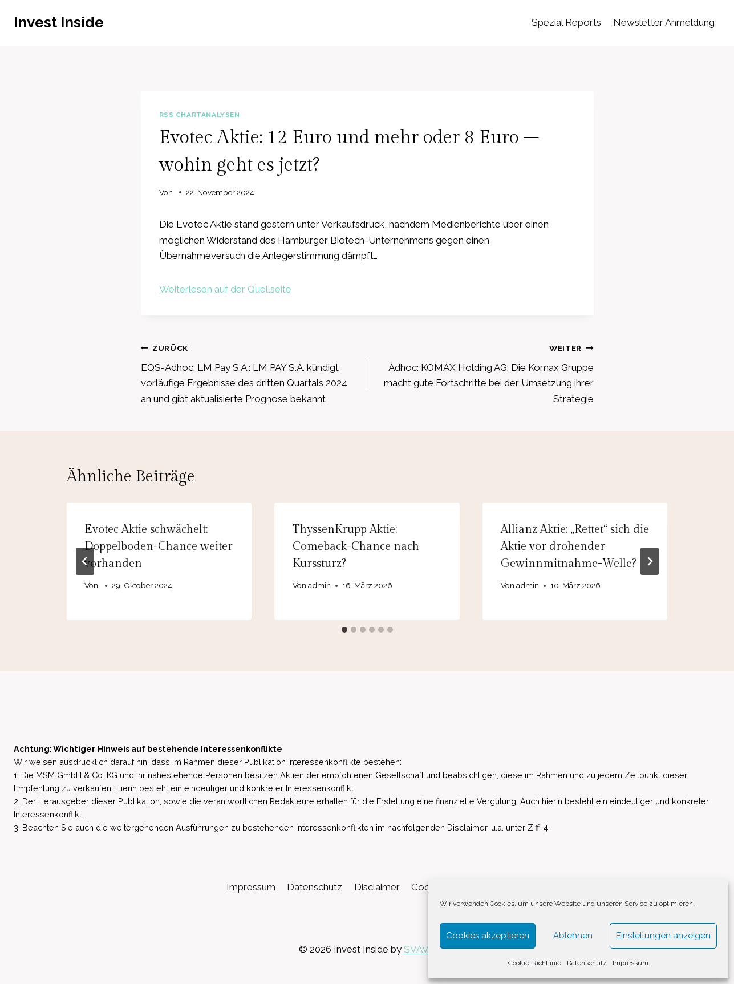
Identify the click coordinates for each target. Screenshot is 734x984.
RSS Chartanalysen (199, 115)
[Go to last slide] (85, 561)
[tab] (344, 630)
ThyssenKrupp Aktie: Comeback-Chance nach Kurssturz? (356, 546)
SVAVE (419, 949)
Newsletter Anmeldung (664, 22)
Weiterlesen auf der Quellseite (225, 289)
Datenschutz (587, 963)
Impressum (630, 963)
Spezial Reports (566, 22)
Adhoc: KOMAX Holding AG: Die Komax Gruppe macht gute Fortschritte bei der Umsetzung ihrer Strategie (485, 372)
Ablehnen (573, 935)
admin (319, 585)
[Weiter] (649, 561)
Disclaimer (377, 887)
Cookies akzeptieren (487, 935)
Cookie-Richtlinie (534, 963)
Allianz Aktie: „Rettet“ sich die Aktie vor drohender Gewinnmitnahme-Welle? (575, 546)
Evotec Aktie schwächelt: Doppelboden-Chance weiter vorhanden (159, 546)
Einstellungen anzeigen (663, 935)
